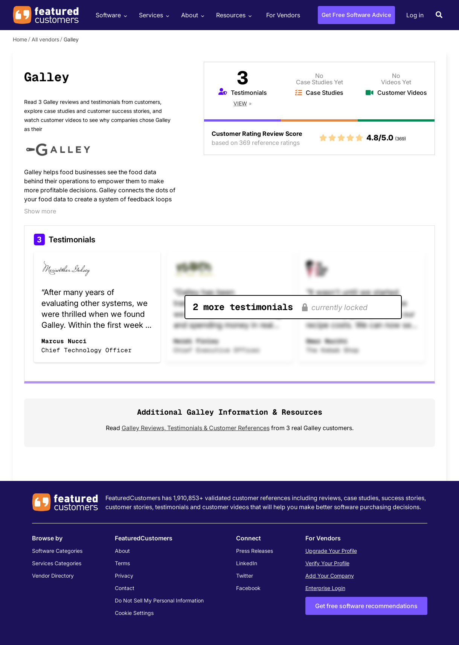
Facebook (248, 588)
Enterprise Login (325, 588)
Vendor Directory (53, 575)
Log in (415, 15)
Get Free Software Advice (356, 14)
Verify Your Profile (327, 563)
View (240, 103)
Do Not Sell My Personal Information (159, 600)
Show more (40, 211)
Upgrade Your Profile (331, 551)
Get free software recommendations (366, 606)
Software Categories (57, 551)
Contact (124, 588)
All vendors (45, 39)
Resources (233, 15)
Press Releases (254, 551)
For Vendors (283, 15)
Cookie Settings (134, 613)
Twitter (244, 575)
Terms (122, 563)
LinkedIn (246, 563)
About (191, 15)
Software (110, 15)
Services (153, 15)
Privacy (124, 575)
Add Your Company (329, 575)
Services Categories (56, 563)
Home (20, 39)
